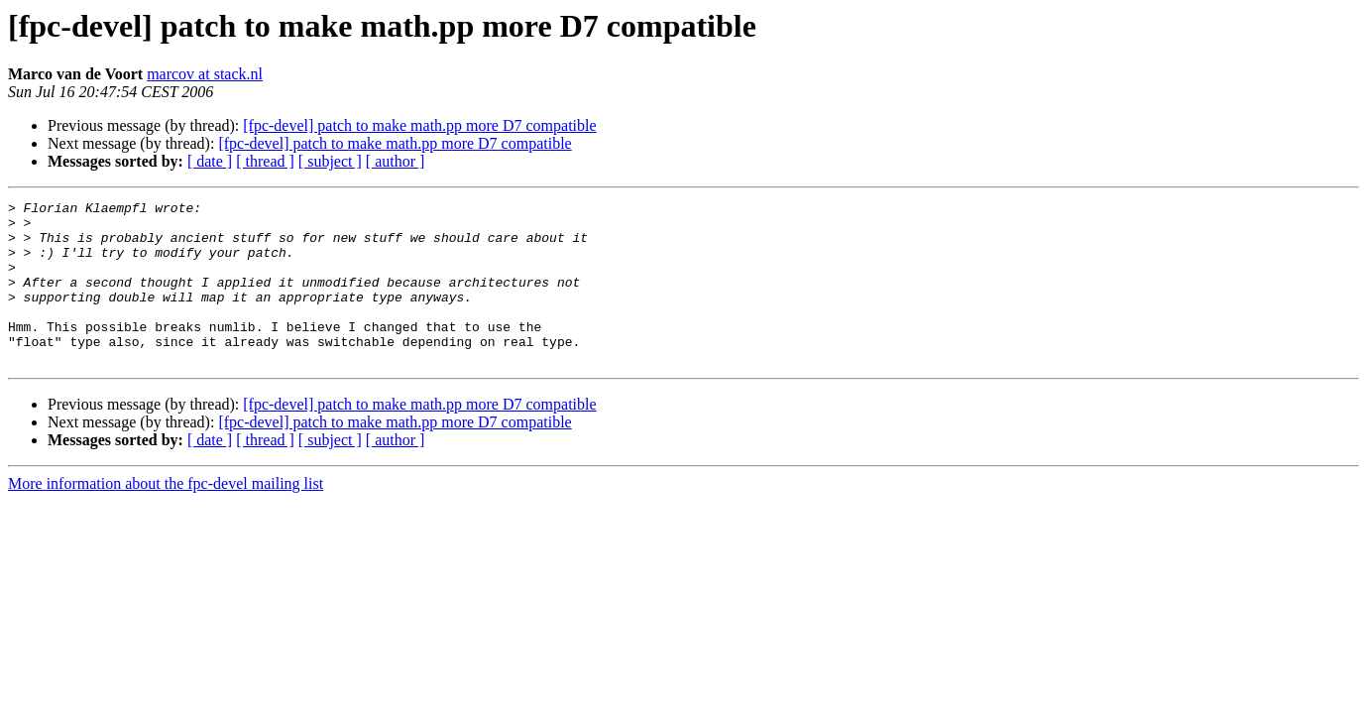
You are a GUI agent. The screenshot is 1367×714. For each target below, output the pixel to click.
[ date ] (209, 161)
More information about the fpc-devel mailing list (165, 516)
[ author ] (395, 161)
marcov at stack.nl (205, 73)
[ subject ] (330, 161)
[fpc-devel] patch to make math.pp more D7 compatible (419, 125)
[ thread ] (265, 161)
